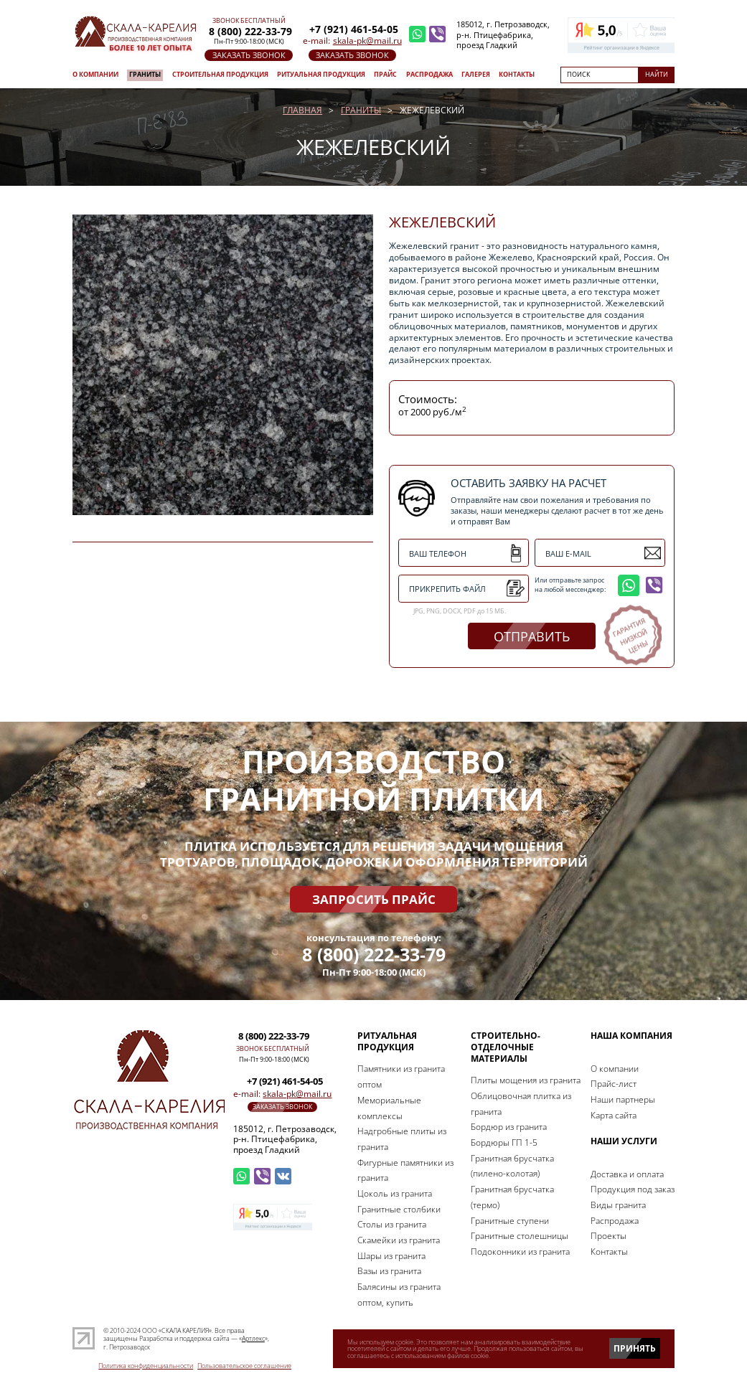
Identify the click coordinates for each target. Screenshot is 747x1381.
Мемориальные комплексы (389, 1108)
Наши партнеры (623, 1099)
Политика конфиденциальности (145, 1365)
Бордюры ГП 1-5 (504, 1142)
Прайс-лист (613, 1083)
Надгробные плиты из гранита (401, 1139)
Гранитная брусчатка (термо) (512, 1197)
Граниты (145, 74)
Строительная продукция (220, 74)
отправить (532, 636)
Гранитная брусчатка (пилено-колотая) (512, 1166)
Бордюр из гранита (509, 1126)
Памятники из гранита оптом (401, 1076)
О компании (95, 74)
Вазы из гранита (389, 1270)
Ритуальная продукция (321, 74)
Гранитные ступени (510, 1220)
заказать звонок (249, 55)
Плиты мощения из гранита (526, 1080)
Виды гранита (618, 1204)
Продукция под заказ (633, 1189)
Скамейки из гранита (398, 1240)
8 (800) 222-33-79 (374, 955)
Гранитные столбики (399, 1209)
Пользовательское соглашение (244, 1365)
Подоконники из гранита (520, 1251)
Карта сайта (613, 1115)
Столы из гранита (391, 1224)
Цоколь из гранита (394, 1193)
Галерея (475, 74)
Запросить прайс (374, 899)
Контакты (517, 74)
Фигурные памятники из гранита (405, 1170)
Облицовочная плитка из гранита (521, 1103)
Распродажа (429, 74)
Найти (656, 74)
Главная (302, 110)
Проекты (608, 1235)
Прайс (385, 74)
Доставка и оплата (627, 1174)
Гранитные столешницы (519, 1235)
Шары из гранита (391, 1255)
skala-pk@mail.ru (367, 40)
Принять (635, 1348)
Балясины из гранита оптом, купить (399, 1294)
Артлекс (253, 1339)
